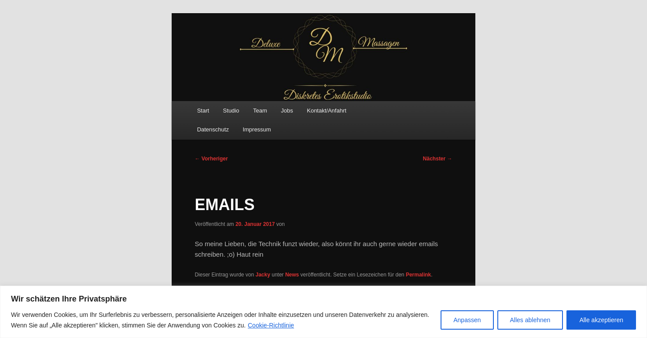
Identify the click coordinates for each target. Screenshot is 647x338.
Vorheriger (211, 159)
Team (260, 110)
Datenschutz (213, 129)
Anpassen (467, 319)
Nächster (437, 159)
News (292, 275)
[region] (323, 312)
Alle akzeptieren (601, 319)
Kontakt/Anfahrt (326, 110)
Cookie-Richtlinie (271, 325)
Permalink (418, 275)
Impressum (257, 129)
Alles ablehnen (530, 319)
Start (203, 110)
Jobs (287, 110)
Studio (231, 110)
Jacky (263, 275)
